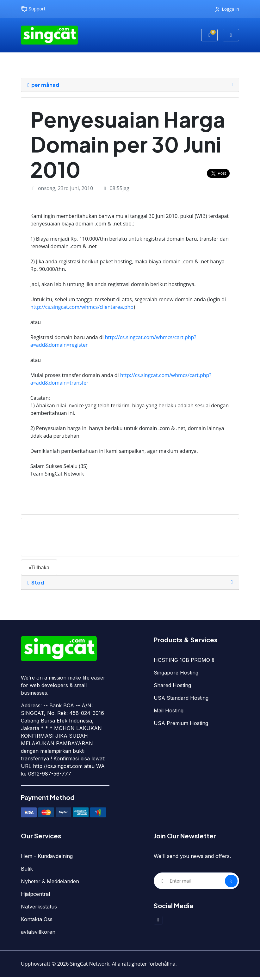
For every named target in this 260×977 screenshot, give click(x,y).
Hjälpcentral (35, 894)
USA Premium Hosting (181, 723)
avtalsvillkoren (38, 932)
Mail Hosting (168, 710)
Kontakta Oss (37, 919)
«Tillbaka (39, 567)
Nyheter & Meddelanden (50, 881)
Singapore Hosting (176, 672)
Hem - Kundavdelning (47, 856)
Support (33, 9)
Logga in (227, 9)
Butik (27, 869)
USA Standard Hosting (181, 698)
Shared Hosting (172, 685)
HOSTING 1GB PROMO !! (184, 660)
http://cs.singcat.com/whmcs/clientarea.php (81, 306)
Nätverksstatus (39, 906)
